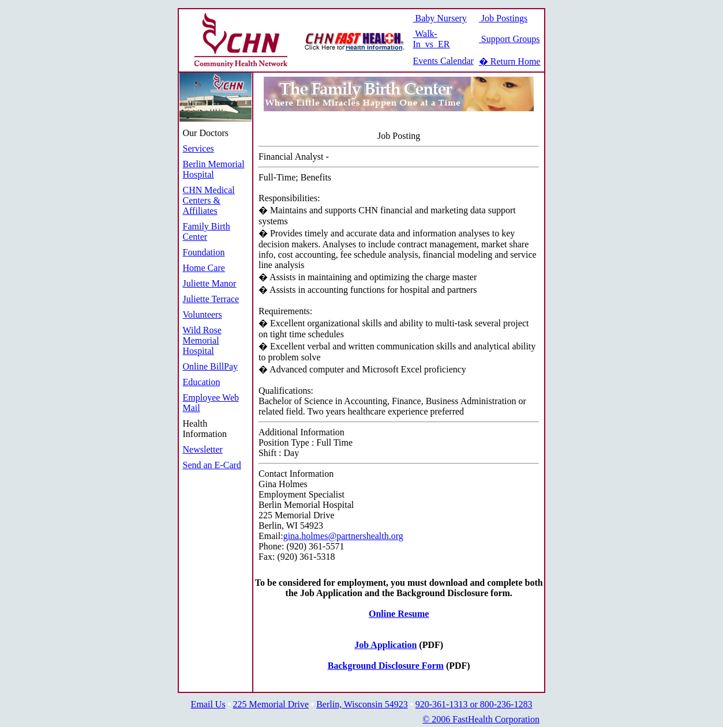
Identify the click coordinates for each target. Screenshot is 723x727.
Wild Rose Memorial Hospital (202, 340)
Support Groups (509, 39)
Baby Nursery (440, 18)
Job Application (385, 645)
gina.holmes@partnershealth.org (343, 536)
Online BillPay (210, 366)
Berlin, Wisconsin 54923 (362, 704)
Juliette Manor (210, 283)
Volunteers (202, 314)
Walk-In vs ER (431, 39)
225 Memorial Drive (271, 704)
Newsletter (203, 449)
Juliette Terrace (211, 299)
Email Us (208, 704)
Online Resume (399, 614)
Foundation (204, 252)
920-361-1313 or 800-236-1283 (474, 704)
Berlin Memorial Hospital (214, 169)
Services (198, 148)
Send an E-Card (212, 465)
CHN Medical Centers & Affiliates (209, 200)
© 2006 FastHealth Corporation (481, 719)
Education (201, 382)
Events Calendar (443, 61)
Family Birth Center (206, 231)
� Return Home (510, 61)
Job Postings (503, 18)
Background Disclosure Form (386, 666)
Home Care (204, 268)
